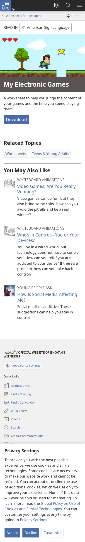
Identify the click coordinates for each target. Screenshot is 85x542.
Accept (12, 532)
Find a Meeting (17, 394)
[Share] (68, 15)
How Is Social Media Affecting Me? (47, 297)
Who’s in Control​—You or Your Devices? (48, 237)
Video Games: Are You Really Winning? (46, 189)
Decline (30, 532)
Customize (53, 532)
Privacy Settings (33, 519)
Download (16, 119)
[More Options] (78, 15)
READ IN (11, 27)
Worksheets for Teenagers (23, 16)
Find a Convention (20, 402)
